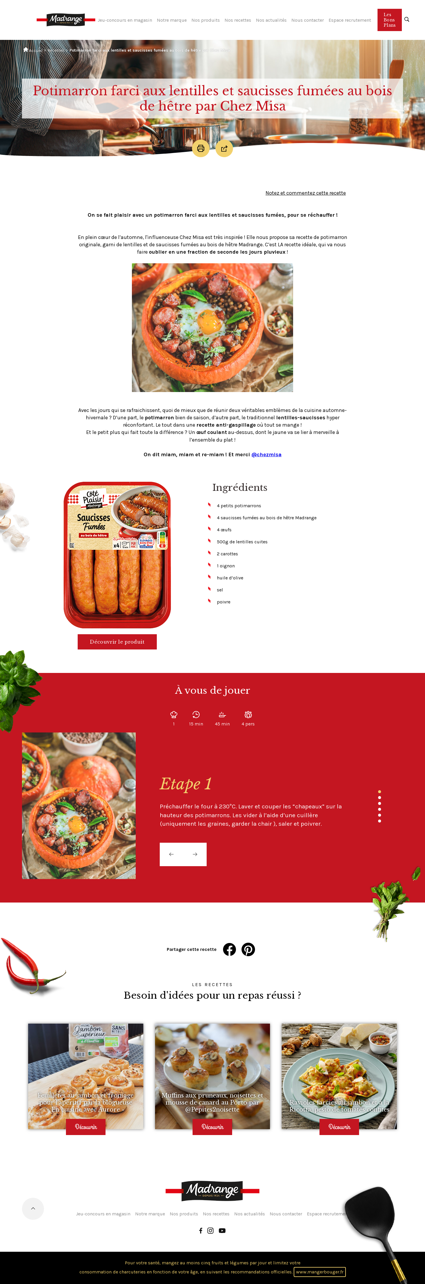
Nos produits (205, 20)
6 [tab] (379, 821)
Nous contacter (307, 20)
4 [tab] (379, 809)
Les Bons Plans (390, 20)
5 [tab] (379, 815)
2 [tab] (379, 797)
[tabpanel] (250, 801)
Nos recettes (238, 20)
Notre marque (172, 20)
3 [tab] (379, 803)
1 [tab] (379, 791)
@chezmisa (266, 454)
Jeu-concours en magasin (125, 20)
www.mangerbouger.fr (320, 1272)
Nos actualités (271, 20)
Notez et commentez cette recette (306, 193)
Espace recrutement (350, 20)
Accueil (32, 50)
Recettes (55, 50)
